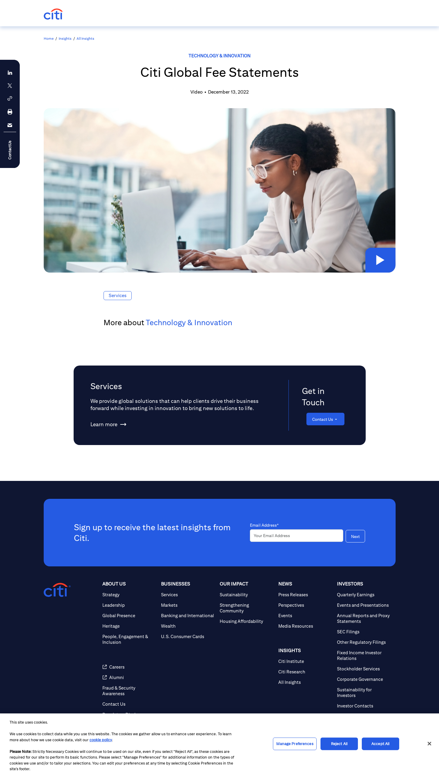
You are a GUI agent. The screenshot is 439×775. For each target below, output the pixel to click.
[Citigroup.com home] (57, 607)
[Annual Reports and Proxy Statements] (364, 635)
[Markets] (188, 622)
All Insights (85, 38)
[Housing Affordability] (247, 638)
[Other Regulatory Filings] (364, 659)
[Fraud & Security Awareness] (129, 707)
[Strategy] (129, 612)
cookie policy (100, 740)
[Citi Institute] (305, 678)
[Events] (305, 632)
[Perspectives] (305, 622)
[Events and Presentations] (364, 622)
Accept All (380, 744)
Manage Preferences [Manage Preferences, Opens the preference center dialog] (294, 744)
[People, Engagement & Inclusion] (129, 656)
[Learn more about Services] (103, 424)
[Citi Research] (305, 689)
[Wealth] (188, 643)
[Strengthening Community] (247, 625)
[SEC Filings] (364, 649)
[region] (219, 744)
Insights (65, 38)
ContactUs (9, 149)
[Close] (429, 743)
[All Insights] (305, 699)
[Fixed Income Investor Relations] (364, 672)
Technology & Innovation (219, 55)
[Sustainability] (247, 612)
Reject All (339, 744)
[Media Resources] (305, 643)
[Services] (188, 612)
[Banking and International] (188, 632)
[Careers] (129, 684)
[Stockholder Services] (364, 686)
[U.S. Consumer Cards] (188, 653)
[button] (379, 259)
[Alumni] (129, 694)
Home (49, 38)
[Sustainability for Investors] (364, 709)
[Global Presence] (129, 632)
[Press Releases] (305, 612)
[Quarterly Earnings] (364, 612)
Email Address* (264, 531)
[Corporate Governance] (364, 696)
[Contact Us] (325, 419)
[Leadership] (129, 622)
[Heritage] (129, 643)
